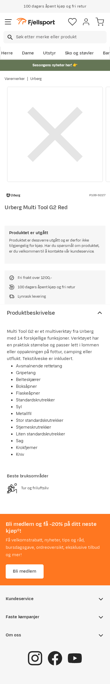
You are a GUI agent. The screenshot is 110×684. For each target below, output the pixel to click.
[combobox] (55, 37)
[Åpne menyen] (8, 21)
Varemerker (15, 78)
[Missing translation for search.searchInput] (9, 37)
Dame (28, 53)
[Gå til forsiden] (36, 22)
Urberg (36, 78)
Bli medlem (24, 571)
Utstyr (49, 53)
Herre (7, 53)
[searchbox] (60, 37)
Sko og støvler (79, 53)
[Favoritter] (72, 21)
